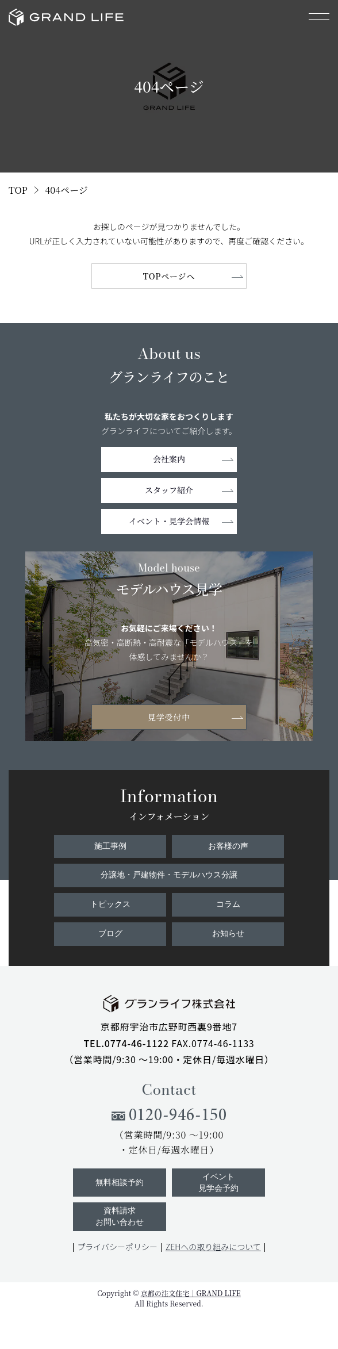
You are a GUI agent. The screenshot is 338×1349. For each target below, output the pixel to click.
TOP (18, 190)
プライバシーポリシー (117, 1246)
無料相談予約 (119, 1182)
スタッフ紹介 (169, 490)
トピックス (110, 904)
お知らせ (228, 933)
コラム (228, 904)
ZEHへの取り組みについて (213, 1246)
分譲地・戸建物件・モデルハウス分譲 (169, 875)
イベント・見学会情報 (169, 521)
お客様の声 (228, 846)
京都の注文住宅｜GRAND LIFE (191, 1293)
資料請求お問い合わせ (119, 1216)
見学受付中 (169, 717)
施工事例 (110, 846)
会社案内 (169, 459)
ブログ (110, 933)
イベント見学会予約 (218, 1182)
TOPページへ (169, 276)
